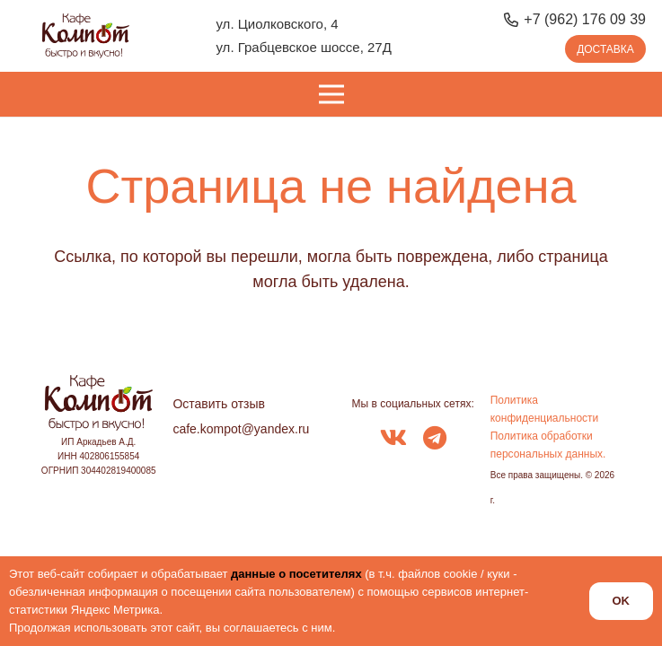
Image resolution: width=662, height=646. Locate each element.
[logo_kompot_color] (85, 35)
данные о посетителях (296, 574)
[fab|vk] (393, 439)
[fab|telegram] (434, 439)
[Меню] (331, 94)
